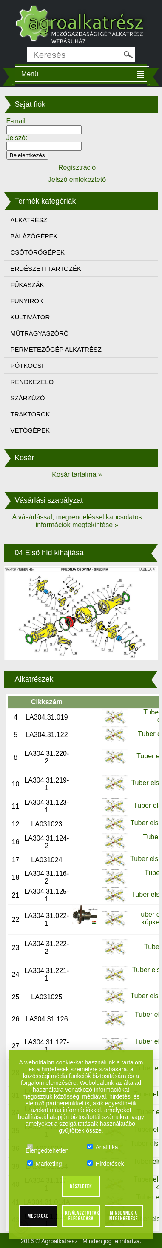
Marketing (44, 1163)
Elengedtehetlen (47, 1147)
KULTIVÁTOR (30, 317)
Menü (29, 73)
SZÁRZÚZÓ (28, 398)
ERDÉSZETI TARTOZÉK (46, 268)
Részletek (81, 1186)
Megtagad (38, 1216)
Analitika (102, 1147)
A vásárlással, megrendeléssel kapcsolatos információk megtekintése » (77, 521)
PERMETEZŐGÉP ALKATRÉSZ (56, 349)
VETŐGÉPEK (30, 430)
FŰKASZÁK (27, 284)
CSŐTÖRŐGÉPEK (38, 252)
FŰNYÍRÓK (27, 300)
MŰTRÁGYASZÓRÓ (40, 333)
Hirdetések (105, 1163)
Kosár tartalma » (77, 474)
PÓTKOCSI (27, 365)
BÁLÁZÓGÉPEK (34, 236)
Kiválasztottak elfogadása (82, 1216)
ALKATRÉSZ (29, 220)
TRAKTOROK (30, 414)
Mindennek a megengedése (123, 1216)
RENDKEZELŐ (32, 381)
